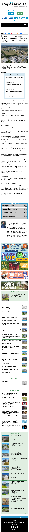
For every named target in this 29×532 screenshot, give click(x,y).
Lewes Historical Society (7, 394)
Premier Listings (14, 433)
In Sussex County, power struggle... (8, 206)
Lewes (12, 295)
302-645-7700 (14, 524)
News (20, 374)
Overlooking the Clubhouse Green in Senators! (19, 436)
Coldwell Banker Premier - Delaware (9, 320)
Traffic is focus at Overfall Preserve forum (14, 77)
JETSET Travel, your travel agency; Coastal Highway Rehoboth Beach (9, 421)
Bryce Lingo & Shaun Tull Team (18, 446)
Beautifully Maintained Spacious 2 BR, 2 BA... (18, 499)
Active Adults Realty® (17, 296)
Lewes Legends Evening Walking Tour (10, 393)
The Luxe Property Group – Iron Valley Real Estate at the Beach (10, 314)
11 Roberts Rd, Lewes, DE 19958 (18, 294)
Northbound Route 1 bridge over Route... (9, 209)
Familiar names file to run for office (8, 216)
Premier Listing (14, 291)
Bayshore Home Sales (7, 308)
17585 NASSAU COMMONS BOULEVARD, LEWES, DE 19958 (14, 522)
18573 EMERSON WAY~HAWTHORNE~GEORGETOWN (10, 364)
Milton (12, 468)
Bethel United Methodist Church (9, 427)
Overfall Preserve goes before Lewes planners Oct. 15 (17, 88)
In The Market (14, 390)
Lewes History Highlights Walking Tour (10, 415)
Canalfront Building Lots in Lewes (18, 505)
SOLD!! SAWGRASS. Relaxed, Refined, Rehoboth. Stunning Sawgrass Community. (11, 335)
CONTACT (14, 520)
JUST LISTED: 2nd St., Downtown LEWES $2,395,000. (11, 324)
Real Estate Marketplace (14, 303)
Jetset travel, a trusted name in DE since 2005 (10, 423)
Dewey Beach (13, 445)
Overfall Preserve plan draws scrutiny (13, 84)
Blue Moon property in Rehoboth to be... (9, 205)
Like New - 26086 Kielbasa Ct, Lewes (9, 311)
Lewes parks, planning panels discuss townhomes (16, 91)
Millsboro (13, 460)
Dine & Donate (5, 381)
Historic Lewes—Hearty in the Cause (9, 397)
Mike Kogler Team (6, 337)
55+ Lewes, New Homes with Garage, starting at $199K (11, 341)
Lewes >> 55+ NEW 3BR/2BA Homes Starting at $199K (11, 329)
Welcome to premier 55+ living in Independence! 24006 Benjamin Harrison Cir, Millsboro (11, 353)
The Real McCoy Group (17, 496)
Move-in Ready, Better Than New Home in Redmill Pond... (18, 474)
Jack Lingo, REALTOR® (17, 454)
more (25, 429)
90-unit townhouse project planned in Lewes (15, 95)
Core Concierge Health (7, 413)
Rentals (24, 374)
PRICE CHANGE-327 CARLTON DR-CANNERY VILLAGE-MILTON (10, 318)
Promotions (14, 374)
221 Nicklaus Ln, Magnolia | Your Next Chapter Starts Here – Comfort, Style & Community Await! (10, 370)
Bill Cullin (14, 477)
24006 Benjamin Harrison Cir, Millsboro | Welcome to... (17, 482)
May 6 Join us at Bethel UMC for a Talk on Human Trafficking (11, 426)
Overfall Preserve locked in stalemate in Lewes (15, 81)
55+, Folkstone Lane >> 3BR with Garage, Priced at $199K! (10, 306)
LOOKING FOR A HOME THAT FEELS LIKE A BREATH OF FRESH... (18, 490)
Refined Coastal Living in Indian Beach (18, 444)
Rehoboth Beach (14, 453)
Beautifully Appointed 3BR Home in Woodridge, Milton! (18, 467)
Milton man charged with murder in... (9, 208)
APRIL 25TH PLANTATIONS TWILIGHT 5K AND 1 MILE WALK (9, 407)
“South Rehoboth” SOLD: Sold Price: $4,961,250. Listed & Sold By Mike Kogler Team (10, 358)
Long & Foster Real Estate (17, 439)
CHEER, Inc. (5, 382)
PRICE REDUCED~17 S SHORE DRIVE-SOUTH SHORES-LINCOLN (10, 347)
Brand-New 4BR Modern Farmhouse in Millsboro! (19, 459)
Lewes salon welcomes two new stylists (9, 213)
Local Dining (14, 378)
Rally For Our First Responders (9, 404)
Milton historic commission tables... (9, 215)
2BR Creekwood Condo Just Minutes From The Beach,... (19, 451)
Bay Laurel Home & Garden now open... (9, 212)
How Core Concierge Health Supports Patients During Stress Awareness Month (10, 412)
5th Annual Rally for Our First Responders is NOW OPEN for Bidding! (11, 403)
